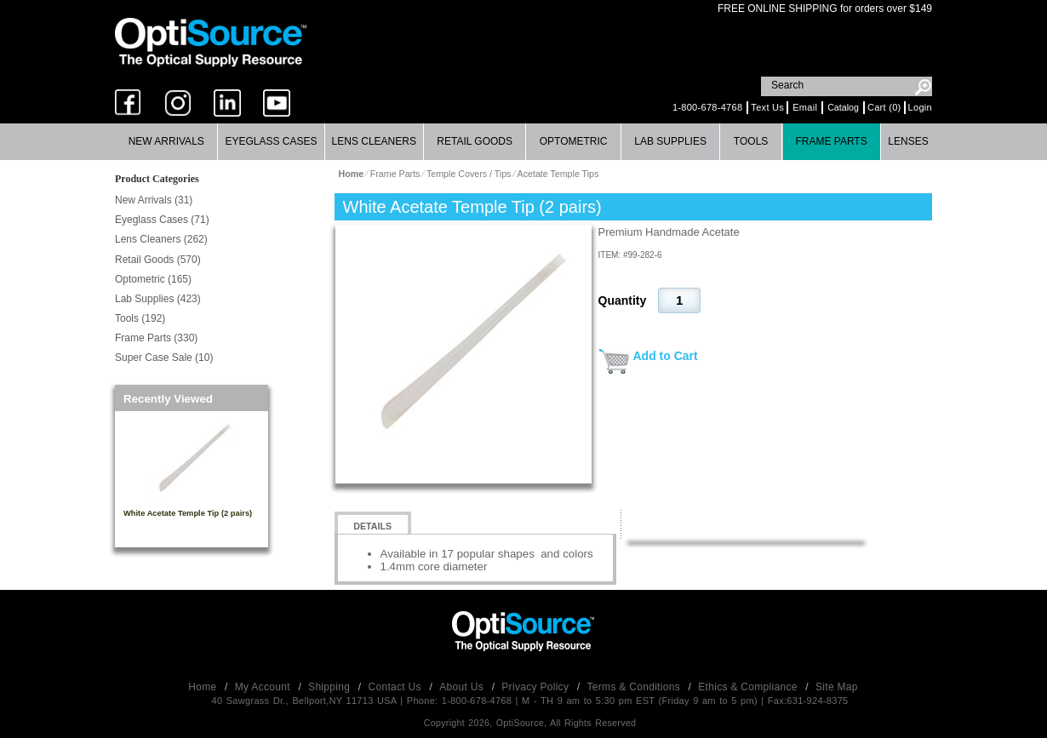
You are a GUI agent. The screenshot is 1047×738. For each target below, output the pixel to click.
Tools (751, 141)
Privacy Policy (536, 687)
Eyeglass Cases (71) (162, 220)
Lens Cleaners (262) (161, 239)
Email (804, 107)
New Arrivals (166, 141)
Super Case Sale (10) (164, 357)
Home (204, 687)
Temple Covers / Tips (469, 174)
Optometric (574, 141)
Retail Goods (474, 141)
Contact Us (397, 687)
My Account (264, 687)
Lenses (908, 141)
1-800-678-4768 (707, 107)
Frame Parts (831, 141)
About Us (462, 687)
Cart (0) (884, 107)
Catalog (843, 107)
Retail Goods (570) (158, 260)
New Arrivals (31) (153, 200)
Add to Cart (665, 356)
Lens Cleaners (374, 141)
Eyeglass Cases (271, 141)
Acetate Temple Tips (558, 174)
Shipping (330, 687)
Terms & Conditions (635, 687)
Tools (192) (140, 318)
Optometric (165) (153, 279)
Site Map (836, 687)
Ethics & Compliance (749, 687)
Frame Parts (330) (156, 338)
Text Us (767, 107)
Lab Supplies (670, 141)
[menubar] (522, 141)
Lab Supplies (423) (158, 299)
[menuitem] (166, 141)
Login (920, 107)
